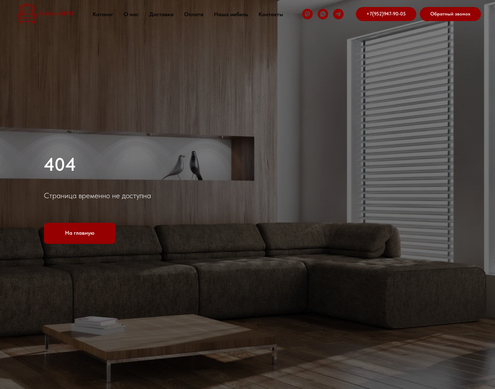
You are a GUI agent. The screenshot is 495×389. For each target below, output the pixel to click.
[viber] (307, 14)
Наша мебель (231, 14)
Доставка (161, 14)
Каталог (103, 14)
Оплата (193, 14)
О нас (131, 14)
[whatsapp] (323, 14)
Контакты (271, 14)
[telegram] (338, 14)
